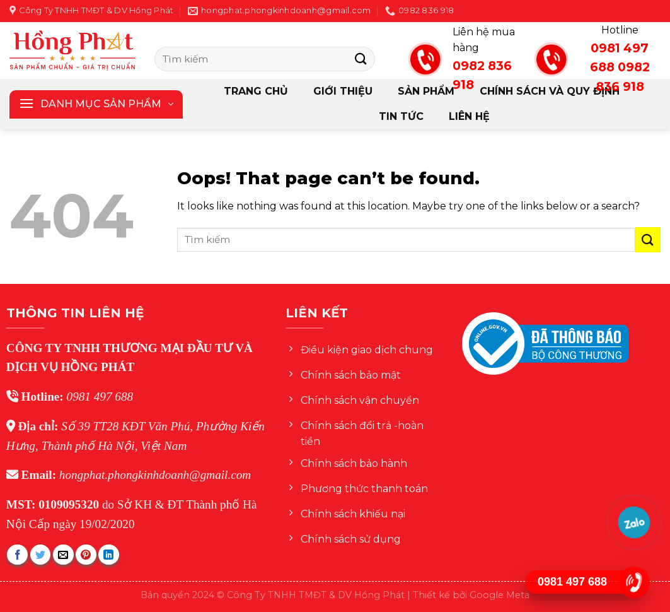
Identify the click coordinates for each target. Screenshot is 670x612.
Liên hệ (469, 116)
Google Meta (499, 595)
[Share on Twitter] (40, 554)
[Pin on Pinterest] (86, 554)
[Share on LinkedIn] (108, 554)
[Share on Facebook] (17, 554)
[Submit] (360, 59)
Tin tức (401, 116)
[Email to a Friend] (63, 554)
